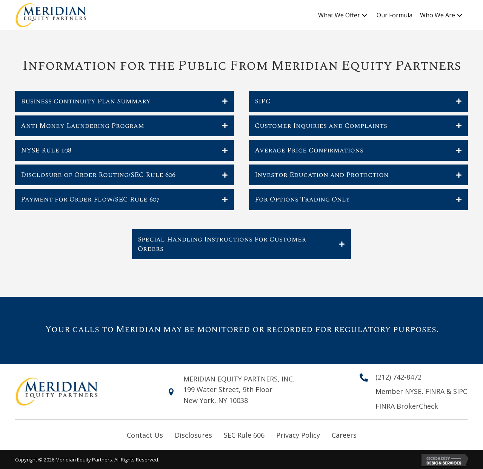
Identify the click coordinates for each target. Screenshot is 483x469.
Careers (344, 435)
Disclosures (193, 435)
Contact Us (145, 435)
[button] (364, 15)
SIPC (460, 391)
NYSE (413, 391)
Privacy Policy (298, 435)
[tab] (124, 101)
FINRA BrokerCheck (406, 406)
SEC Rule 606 (244, 435)
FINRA (435, 391)
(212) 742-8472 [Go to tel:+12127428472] (398, 376)
